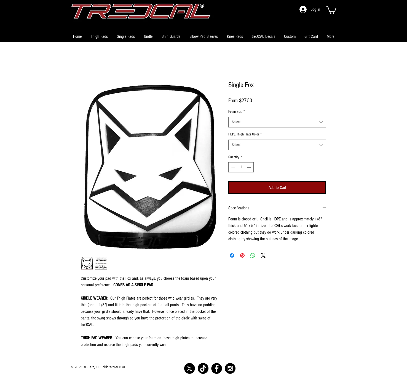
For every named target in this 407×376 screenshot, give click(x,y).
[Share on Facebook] (232, 255)
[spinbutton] (241, 167)
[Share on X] (263, 255)
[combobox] (277, 122)
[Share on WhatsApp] (253, 255)
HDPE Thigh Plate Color (245, 134)
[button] (331, 9)
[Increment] (249, 167)
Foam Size (236, 112)
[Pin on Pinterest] (242, 255)
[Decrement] (232, 167)
